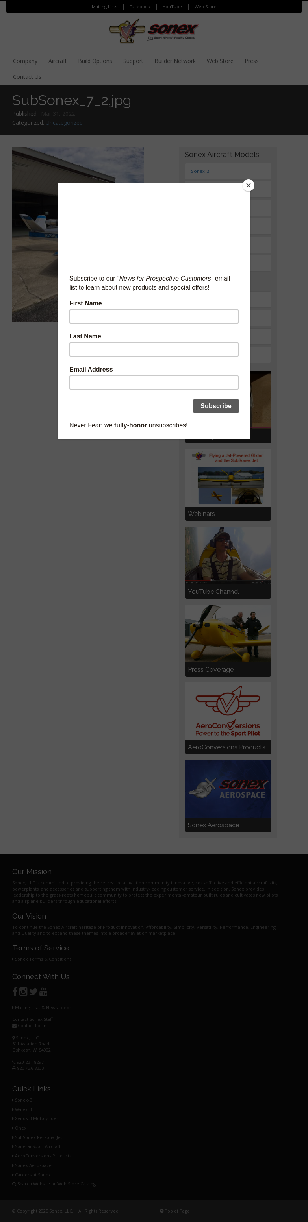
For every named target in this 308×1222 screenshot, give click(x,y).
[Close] (248, 185)
